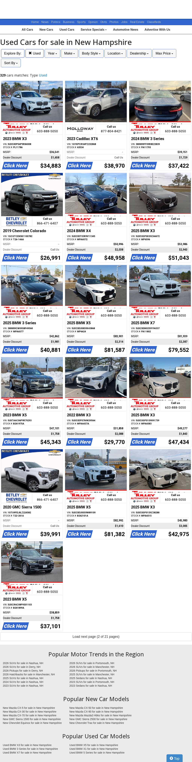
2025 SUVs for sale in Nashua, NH (23, 678)
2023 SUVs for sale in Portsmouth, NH (91, 681)
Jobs (124, 22)
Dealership (139, 53)
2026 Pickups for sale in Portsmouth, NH (93, 670)
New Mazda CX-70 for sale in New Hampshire (29, 715)
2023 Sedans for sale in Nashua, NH (90, 685)
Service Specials (94, 29)
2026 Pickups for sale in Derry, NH (23, 670)
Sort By (11, 63)
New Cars (46, 29)
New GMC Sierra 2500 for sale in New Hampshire (98, 719)
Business (69, 22)
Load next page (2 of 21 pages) (96, 637)
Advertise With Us (157, 29)
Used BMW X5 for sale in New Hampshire (93, 745)
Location (115, 53)
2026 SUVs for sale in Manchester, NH (91, 666)
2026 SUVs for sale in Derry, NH (21, 666)
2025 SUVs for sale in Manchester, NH (91, 674)
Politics (55, 22)
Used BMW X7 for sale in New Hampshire (27, 752)
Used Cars (66, 29)
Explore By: (12, 53)
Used (34, 53)
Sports (81, 22)
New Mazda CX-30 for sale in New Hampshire (29, 711)
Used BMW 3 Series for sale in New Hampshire (30, 748)
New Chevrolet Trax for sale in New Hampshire (96, 722)
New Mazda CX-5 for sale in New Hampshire (29, 707)
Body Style (91, 53)
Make (69, 53)
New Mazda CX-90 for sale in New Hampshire (96, 711)
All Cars (27, 29)
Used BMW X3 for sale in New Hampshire (27, 745)
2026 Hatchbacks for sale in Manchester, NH (29, 674)
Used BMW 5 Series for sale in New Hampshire (96, 752)
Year (52, 53)
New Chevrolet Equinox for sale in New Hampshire (32, 722)
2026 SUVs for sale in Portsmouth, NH (91, 663)
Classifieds (154, 22)
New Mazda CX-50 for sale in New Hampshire (96, 707)
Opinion (93, 22)
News (45, 22)
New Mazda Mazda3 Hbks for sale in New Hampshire (100, 715)
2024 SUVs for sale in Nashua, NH (23, 681)
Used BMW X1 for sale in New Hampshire (93, 748)
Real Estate (137, 22)
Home (35, 22)
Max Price (164, 53)
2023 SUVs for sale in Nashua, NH (23, 685)
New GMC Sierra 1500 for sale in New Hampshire (32, 719)
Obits (104, 22)
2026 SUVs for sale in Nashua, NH (23, 663)
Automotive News (125, 29)
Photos (114, 22)
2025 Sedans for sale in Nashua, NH (90, 678)
